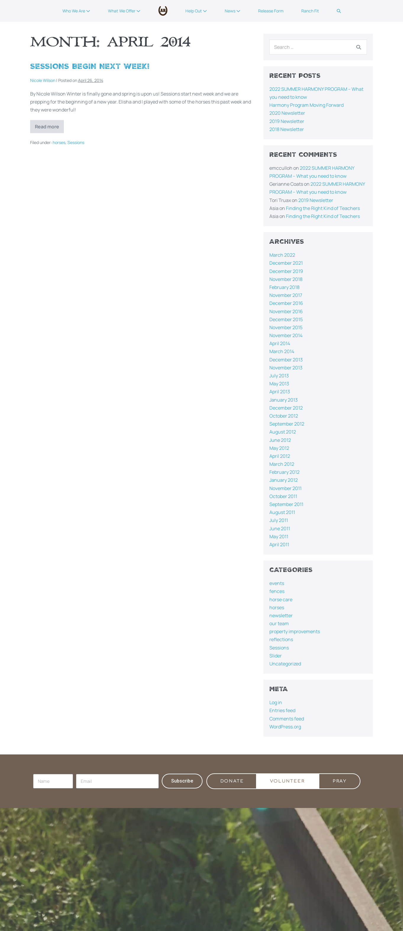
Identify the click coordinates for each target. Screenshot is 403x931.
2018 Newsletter (286, 129)
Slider (275, 655)
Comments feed (286, 718)
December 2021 (286, 263)
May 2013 (279, 383)
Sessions (75, 142)
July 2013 (279, 375)
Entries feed (282, 710)
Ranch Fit (310, 11)
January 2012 (283, 480)
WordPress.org (285, 726)
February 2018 (284, 287)
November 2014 (285, 335)
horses (59, 142)
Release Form (271, 11)
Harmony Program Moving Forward (306, 105)
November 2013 (285, 367)
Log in (275, 702)
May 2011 (278, 536)
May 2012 (279, 448)
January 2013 (283, 400)
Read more (49, 125)
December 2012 (286, 408)
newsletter (281, 615)
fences (276, 591)
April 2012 (279, 456)
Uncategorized (285, 663)
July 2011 (278, 520)
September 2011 (286, 504)
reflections (281, 639)
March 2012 (281, 464)
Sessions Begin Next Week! (90, 66)
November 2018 (285, 279)
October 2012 (283, 416)
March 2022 (282, 255)
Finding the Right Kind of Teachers (323, 208)
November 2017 (285, 295)
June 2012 (280, 440)
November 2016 (286, 311)
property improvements (294, 631)
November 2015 (285, 327)
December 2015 (286, 319)
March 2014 (281, 351)
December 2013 (286, 359)
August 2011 (282, 512)
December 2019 (286, 271)
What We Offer (124, 11)
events (276, 583)
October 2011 (283, 496)
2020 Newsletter (287, 113)
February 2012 (284, 472)
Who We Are (76, 11)
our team (279, 623)
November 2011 (285, 488)
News (232, 11)
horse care (280, 599)
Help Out (196, 11)
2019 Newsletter (286, 121)
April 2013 (279, 391)
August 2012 (282, 432)
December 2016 (286, 303)
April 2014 (279, 343)
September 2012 (286, 424)
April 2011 (279, 544)
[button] (339, 10)
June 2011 (279, 528)
